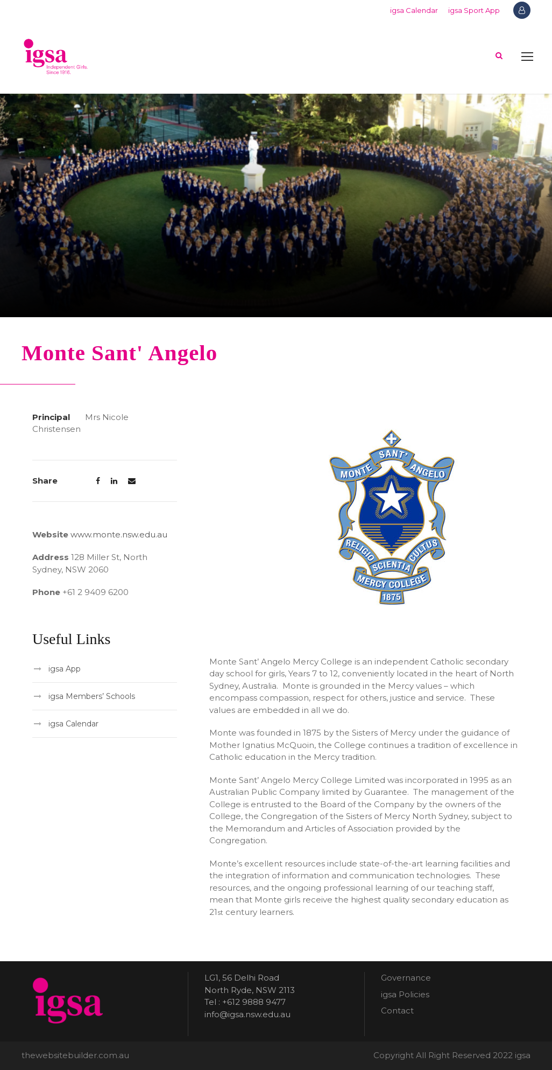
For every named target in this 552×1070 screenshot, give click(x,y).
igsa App (64, 669)
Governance (406, 978)
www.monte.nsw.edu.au (118, 534)
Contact (397, 1010)
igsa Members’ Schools (91, 696)
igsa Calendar (414, 10)
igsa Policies (405, 994)
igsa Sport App (474, 10)
